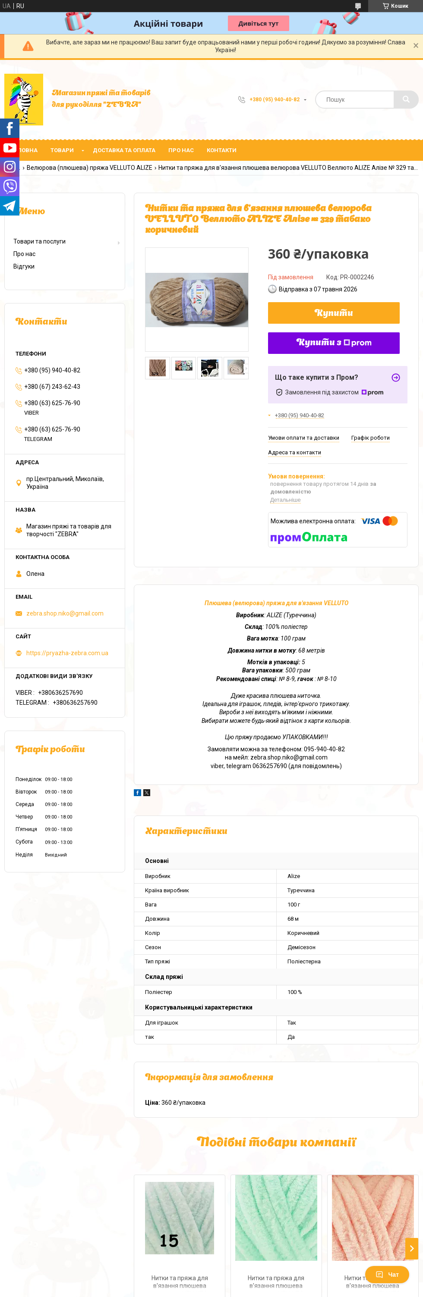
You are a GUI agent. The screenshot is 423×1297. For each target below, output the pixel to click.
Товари (62, 150)
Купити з (334, 343)
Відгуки (24, 266)
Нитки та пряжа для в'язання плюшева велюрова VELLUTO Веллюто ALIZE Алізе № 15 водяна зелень (179, 1283)
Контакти (222, 150)
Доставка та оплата (124, 150)
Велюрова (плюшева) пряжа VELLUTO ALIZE (89, 167)
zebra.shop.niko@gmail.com (65, 613)
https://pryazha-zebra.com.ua (67, 653)
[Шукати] (406, 100)
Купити (334, 313)
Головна (24, 150)
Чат (387, 1274)
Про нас (181, 150)
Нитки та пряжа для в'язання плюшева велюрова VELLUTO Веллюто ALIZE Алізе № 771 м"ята (276, 1283)
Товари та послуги (39, 241)
